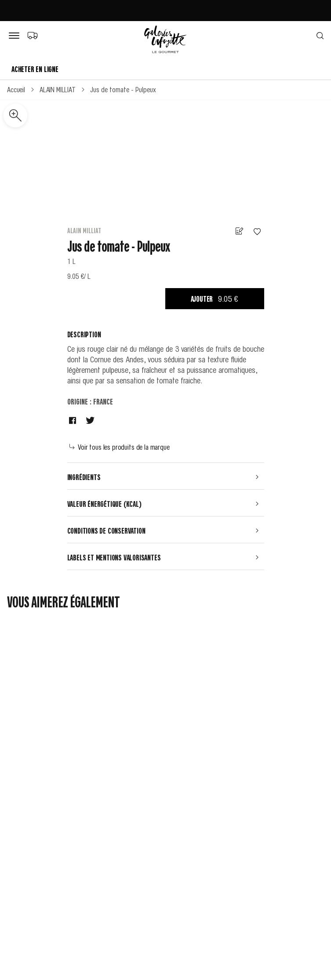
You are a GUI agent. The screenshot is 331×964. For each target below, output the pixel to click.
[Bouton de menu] (16, 36)
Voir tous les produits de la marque (119, 446)
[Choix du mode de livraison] (32, 35)
